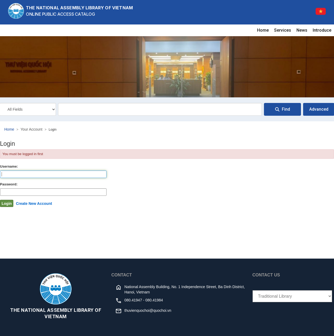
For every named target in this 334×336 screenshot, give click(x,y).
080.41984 (154, 300)
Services (282, 30)
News (301, 30)
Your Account (31, 129)
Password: (9, 184)
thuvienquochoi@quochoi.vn (147, 310)
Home (263, 30)
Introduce (322, 30)
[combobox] (160, 109)
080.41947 (133, 300)
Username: (9, 166)
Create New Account (34, 203)
